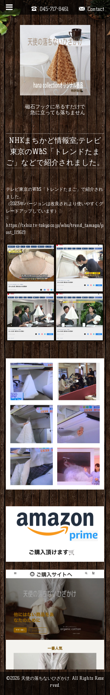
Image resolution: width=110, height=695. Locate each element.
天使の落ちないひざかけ (45, 678)
